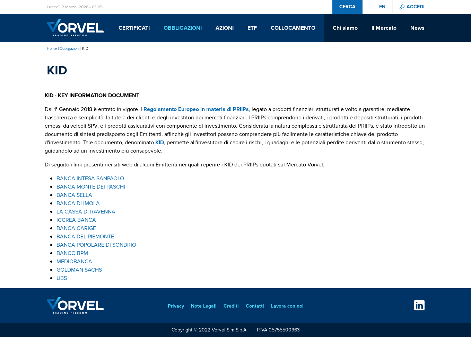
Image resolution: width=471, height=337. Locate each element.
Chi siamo (345, 28)
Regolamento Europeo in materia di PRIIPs (196, 109)
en (382, 7)
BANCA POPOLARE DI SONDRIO (96, 245)
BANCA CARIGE (76, 228)
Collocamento (293, 28)
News (417, 28)
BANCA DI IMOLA (78, 203)
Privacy (176, 306)
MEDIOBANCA (74, 261)
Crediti (231, 306)
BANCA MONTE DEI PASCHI (90, 187)
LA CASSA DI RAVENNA (85, 212)
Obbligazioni (183, 28)
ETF (252, 28)
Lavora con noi (287, 306)
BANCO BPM (72, 253)
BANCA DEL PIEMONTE (85, 236)
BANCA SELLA (74, 195)
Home (52, 48)
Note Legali (204, 306)
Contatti (255, 306)
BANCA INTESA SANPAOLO (90, 178)
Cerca (347, 6)
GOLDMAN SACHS (79, 270)
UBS (61, 278)
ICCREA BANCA (76, 220)
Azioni (225, 28)
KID (159, 142)
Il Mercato (384, 28)
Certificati (134, 28)
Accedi (416, 7)
